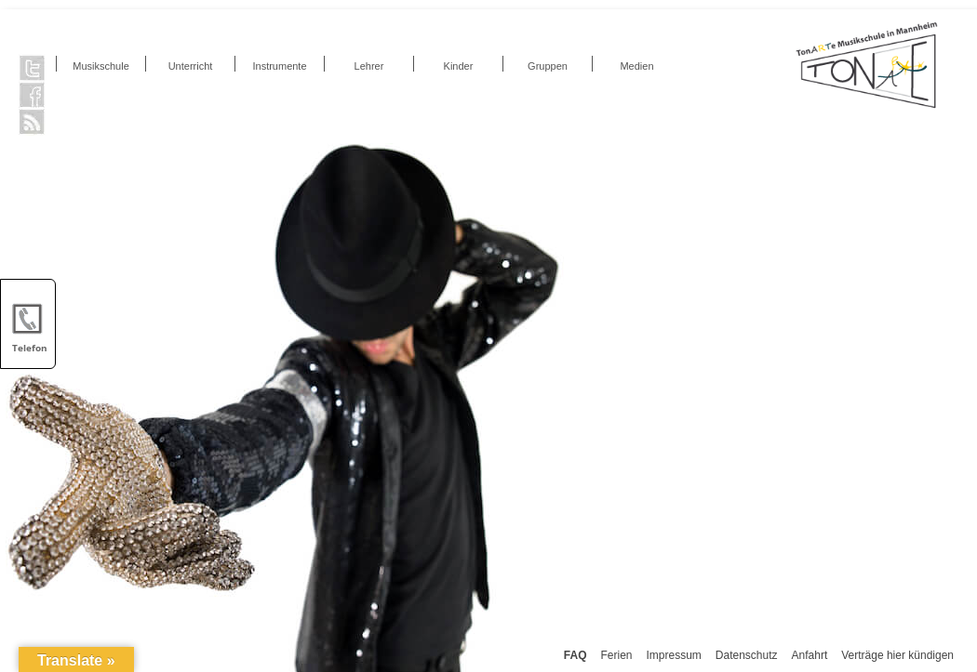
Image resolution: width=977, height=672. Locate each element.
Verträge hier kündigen (897, 655)
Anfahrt (810, 655)
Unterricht (190, 66)
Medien (636, 66)
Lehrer (369, 66)
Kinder (459, 66)
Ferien (616, 655)
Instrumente (279, 66)
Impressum (674, 655)
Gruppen (548, 66)
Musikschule (101, 66)
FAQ (575, 655)
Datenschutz (747, 655)
